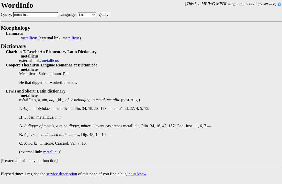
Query (103, 15)
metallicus (29, 38)
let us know (137, 174)
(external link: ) (51, 38)
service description (61, 174)
